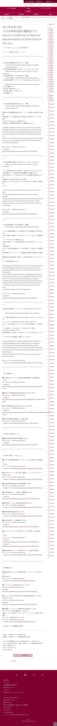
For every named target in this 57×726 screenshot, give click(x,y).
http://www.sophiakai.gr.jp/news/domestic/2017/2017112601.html (20, 527)
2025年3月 (50, 55)
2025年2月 (50, 56)
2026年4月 (50, 32)
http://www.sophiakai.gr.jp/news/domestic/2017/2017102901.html (20, 499)
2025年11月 (51, 41)
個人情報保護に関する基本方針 (10, 685)
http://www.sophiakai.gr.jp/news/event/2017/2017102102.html (19, 151)
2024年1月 (50, 79)
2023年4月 (50, 99)
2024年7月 (50, 69)
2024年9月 (50, 65)
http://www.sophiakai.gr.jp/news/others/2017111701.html (26, 363)
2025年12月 (51, 39)
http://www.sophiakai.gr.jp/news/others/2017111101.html (26, 516)
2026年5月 (50, 30)
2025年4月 (50, 53)
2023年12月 (51, 81)
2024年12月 (51, 60)
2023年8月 (50, 88)
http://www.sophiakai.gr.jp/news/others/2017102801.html (26, 488)
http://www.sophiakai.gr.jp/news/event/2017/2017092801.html (19, 214)
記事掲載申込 (39, 1)
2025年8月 (50, 46)
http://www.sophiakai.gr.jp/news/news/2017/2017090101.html (19, 604)
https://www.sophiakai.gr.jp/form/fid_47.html (22, 622)
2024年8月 (50, 67)
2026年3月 (50, 34)
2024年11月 (51, 62)
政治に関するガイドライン (9, 687)
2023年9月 (50, 86)
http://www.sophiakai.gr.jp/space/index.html (22, 581)
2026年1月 (50, 37)
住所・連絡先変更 (30, 1)
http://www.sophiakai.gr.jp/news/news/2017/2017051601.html (19, 591)
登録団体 (28, 11)
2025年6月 (50, 50)
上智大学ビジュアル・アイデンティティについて (13, 692)
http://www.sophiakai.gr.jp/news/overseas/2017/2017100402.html (20, 546)
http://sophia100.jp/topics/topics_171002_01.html (24, 423)
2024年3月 (50, 76)
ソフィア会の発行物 (8, 17)
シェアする (13, 661)
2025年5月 (50, 51)
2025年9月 (50, 44)
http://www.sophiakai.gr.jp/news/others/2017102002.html (26, 468)
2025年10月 (51, 42)
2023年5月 (50, 97)
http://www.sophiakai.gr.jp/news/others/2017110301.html (26, 507)
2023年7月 (50, 90)
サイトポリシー (6, 682)
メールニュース (16, 17)
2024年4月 (50, 74)
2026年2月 (50, 35)
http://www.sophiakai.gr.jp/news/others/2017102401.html (26, 479)
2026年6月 (50, 28)
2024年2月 (50, 77)
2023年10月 (51, 85)
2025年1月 (50, 58)
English (50, 1)
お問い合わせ (6, 680)
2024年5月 (50, 72)
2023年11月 (51, 83)
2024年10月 (51, 63)
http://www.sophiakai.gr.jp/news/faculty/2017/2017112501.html (20, 445)
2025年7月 (50, 48)
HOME (2, 17)
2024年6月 (50, 70)
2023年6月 (50, 95)
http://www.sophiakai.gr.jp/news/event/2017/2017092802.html (19, 298)
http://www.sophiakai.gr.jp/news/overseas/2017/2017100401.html (20, 542)
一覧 (49, 27)
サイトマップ (6, 689)
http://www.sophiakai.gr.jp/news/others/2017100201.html (26, 555)
